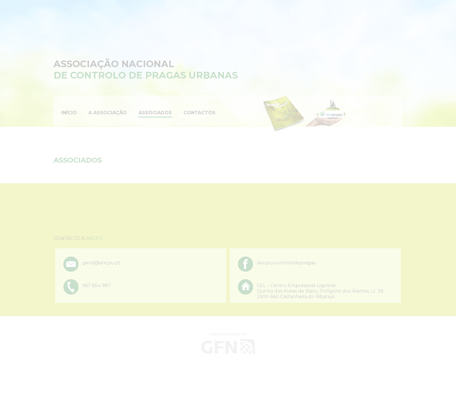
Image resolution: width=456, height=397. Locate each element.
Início (69, 112)
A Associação (107, 112)
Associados (155, 112)
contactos (199, 112)
